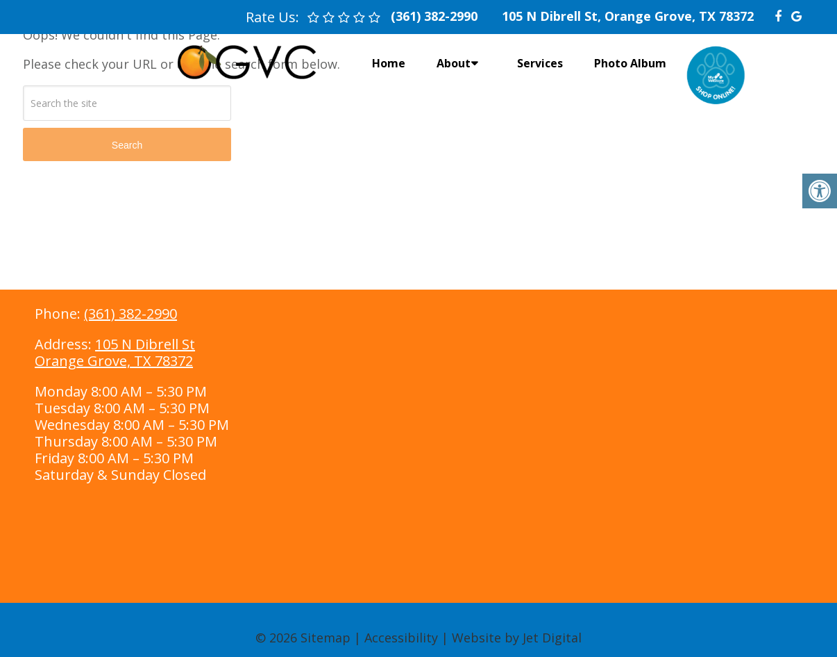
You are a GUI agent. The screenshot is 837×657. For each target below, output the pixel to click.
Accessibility (401, 637)
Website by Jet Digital (517, 637)
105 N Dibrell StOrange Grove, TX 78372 (115, 352)
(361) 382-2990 (130, 313)
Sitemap (325, 637)
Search (127, 145)
